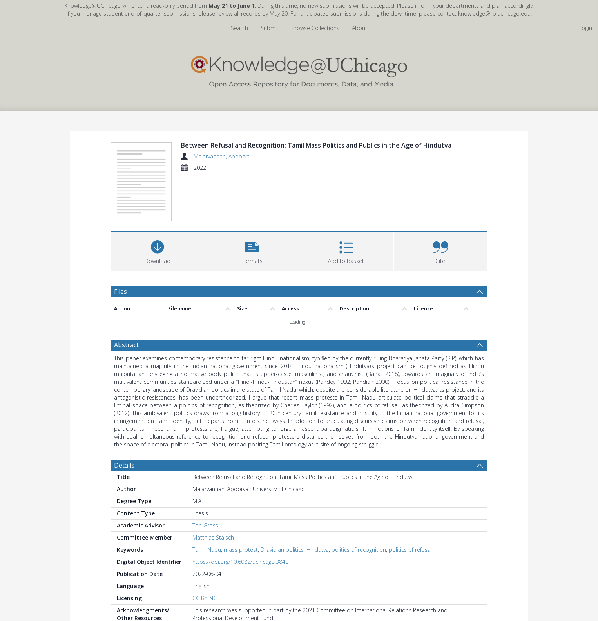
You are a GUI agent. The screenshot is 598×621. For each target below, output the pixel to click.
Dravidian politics (282, 549)
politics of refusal (410, 549)
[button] (252, 250)
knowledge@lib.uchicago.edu (494, 13)
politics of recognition (359, 549)
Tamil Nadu (206, 549)
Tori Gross (205, 525)
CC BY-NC (204, 598)
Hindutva (317, 549)
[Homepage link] (299, 70)
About (359, 28)
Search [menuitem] (239, 28)
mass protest (241, 549)
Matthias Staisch (213, 537)
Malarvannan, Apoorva (222, 156)
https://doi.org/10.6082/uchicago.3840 (240, 561)
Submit (270, 28)
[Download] (158, 250)
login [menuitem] (586, 28)
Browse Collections (315, 28)
